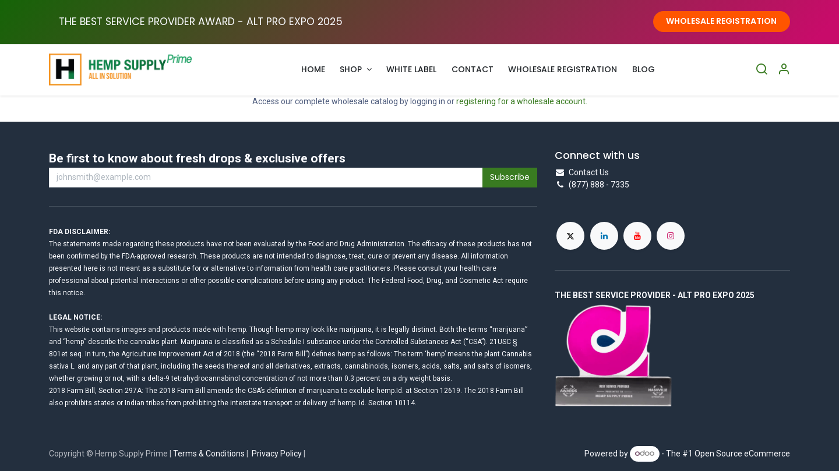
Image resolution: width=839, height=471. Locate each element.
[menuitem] (313, 69)
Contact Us (589, 172)
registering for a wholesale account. (521, 101)
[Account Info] (783, 69)
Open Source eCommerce (742, 453)
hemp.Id (389, 391)
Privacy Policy (277, 453)
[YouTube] (637, 236)
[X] (570, 236)
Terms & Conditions (209, 453)
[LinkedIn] (604, 236)
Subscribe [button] (510, 177)
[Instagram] (671, 236)
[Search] (761, 69)
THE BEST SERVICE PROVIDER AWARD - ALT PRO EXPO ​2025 (201, 22)
